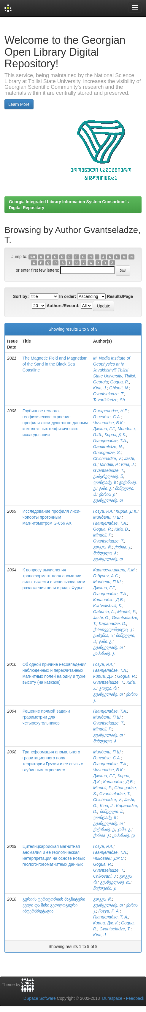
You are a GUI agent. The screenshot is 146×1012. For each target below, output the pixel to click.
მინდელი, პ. (105, 553)
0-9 (32, 257)
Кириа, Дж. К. (106, 923)
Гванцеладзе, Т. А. (110, 917)
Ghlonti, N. (119, 387)
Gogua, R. (119, 382)
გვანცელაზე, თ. (108, 694)
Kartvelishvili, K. (108, 605)
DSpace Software (39, 998)
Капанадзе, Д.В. (108, 599)
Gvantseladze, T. (108, 393)
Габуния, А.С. (106, 575)
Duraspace (112, 998)
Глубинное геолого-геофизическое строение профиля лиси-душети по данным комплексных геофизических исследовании (55, 422)
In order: (67, 296)
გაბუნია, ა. (103, 635)
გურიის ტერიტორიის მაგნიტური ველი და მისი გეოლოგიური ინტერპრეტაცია (54, 905)
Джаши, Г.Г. (104, 428)
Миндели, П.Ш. (107, 517)
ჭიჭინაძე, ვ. (104, 829)
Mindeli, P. (109, 464)
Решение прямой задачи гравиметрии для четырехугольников (46, 717)
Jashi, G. (101, 617)
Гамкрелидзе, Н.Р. (110, 410)
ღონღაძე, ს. (105, 482)
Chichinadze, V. (107, 458)
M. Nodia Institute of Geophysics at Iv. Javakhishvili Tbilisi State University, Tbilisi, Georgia (114, 370)
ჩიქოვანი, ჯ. (104, 888)
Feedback (135, 998)
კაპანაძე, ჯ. (104, 653)
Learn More (19, 104)
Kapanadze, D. (112, 623)
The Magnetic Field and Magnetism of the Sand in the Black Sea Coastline (55, 364)
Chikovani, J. (105, 876)
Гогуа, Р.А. (103, 511)
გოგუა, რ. (102, 547)
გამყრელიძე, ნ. (108, 476)
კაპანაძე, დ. (124, 835)
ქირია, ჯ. (107, 494)
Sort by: (21, 296)
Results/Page (120, 296)
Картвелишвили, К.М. (114, 570)
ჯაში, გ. (106, 488)
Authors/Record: (63, 305)
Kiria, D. (121, 529)
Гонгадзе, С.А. (107, 416)
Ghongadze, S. (107, 452)
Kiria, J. (100, 387)
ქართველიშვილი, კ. (113, 629)
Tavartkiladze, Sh (109, 399)
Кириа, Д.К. (115, 434)
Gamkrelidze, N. (108, 446)
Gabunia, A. (104, 611)
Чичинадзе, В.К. (108, 422)
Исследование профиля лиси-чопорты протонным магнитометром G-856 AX (52, 517)
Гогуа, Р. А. (109, 911)
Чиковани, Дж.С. (109, 858)
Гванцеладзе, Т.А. (110, 440)
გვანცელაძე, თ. (108, 500)
